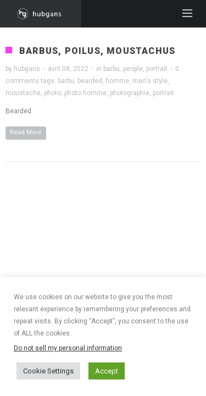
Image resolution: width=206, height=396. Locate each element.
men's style (150, 81)
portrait (157, 69)
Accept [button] (106, 371)
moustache (23, 93)
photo (52, 93)
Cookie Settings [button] (48, 371)
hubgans (27, 69)
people (133, 69)
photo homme (85, 93)
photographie (129, 93)
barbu (111, 69)
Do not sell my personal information (68, 348)
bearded (89, 81)
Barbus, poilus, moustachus (97, 51)
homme (117, 81)
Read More (26, 132)
